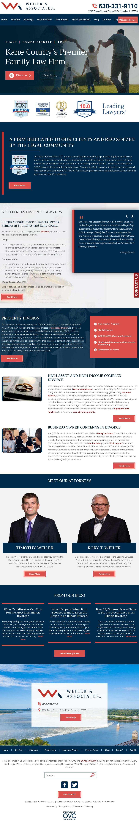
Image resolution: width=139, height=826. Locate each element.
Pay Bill (118, 19)
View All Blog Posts (69, 653)
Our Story (50, 75)
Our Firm (15, 19)
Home (4, 19)
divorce (45, 231)
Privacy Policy (64, 806)
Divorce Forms (128, 20)
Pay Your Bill (69, 794)
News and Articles (81, 19)
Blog (96, 19)
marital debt (94, 443)
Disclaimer (78, 806)
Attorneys (29, 19)
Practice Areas (44, 19)
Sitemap (90, 806)
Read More (19, 185)
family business (105, 433)
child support (115, 443)
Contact (107, 19)
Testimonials (62, 19)
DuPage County (88, 761)
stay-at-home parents (84, 412)
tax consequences (82, 389)
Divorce (20, 75)
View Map (71, 717)
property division (59, 328)
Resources (50, 806)
